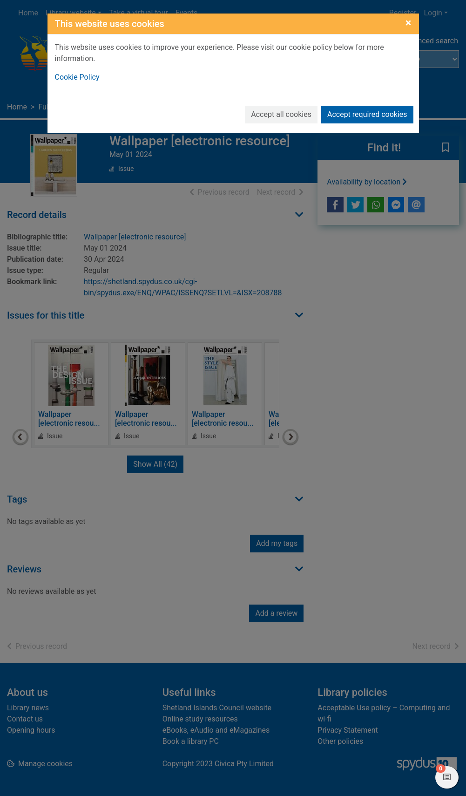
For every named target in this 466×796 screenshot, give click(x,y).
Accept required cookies (367, 114)
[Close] (408, 23)
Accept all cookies (281, 114)
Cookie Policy (77, 77)
